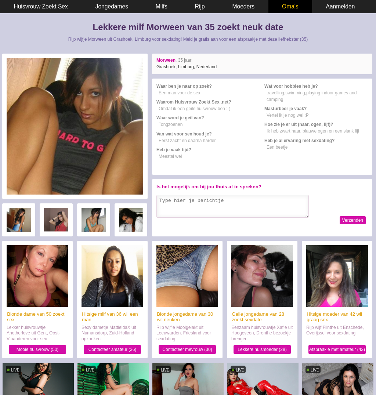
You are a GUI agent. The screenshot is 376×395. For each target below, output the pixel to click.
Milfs (161, 6)
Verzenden (352, 220)
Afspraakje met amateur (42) (337, 349)
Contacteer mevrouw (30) (187, 349)
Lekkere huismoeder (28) (262, 349)
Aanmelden (340, 6)
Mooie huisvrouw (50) (38, 349)
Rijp (200, 6)
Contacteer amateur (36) (112, 349)
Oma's (290, 6)
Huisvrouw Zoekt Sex (41, 6)
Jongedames (111, 6)
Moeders (243, 6)
